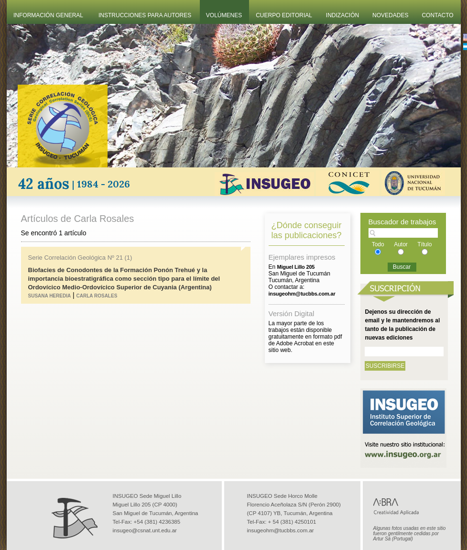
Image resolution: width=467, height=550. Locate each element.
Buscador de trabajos (402, 222)
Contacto (437, 15)
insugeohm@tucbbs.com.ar (280, 530)
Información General (48, 15)
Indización (342, 15)
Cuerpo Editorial (284, 15)
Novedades (390, 15)
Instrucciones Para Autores (144, 15)
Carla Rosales (97, 295)
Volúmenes (224, 15)
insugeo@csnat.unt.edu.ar (145, 530)
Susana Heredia (49, 295)
